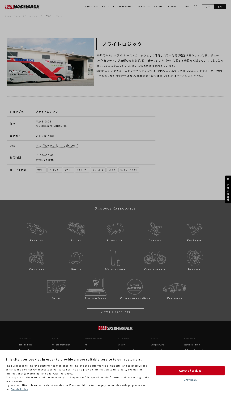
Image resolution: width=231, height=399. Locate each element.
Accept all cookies (190, 370)
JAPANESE (190, 379)
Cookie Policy (19, 389)
